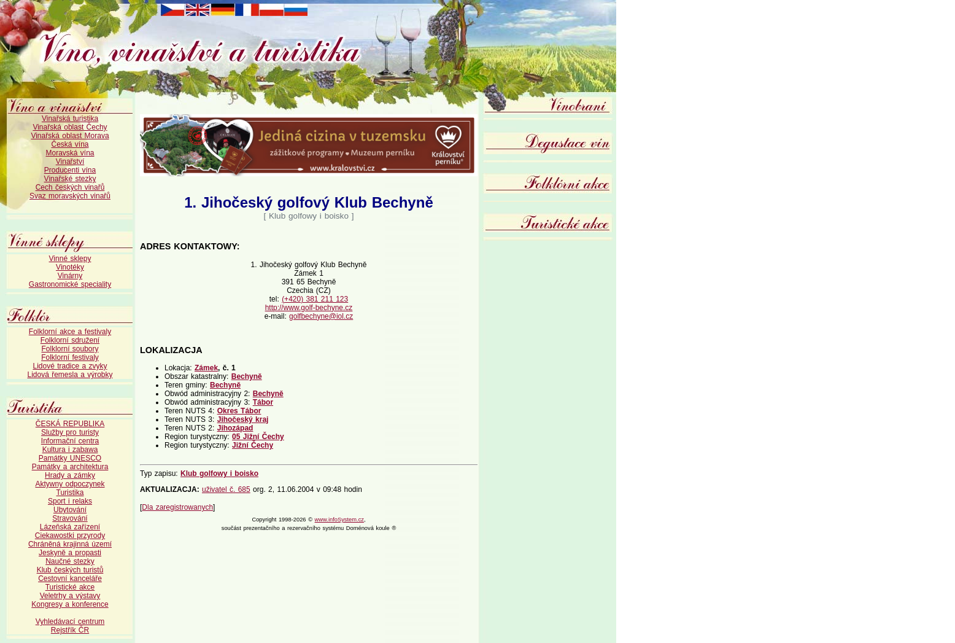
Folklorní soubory (69, 349)
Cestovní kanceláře (70, 578)
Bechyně (246, 376)
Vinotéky (70, 267)
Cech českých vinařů (70, 187)
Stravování (69, 518)
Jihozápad (235, 428)
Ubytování (70, 509)
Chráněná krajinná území (70, 544)
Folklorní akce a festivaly (70, 331)
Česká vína (69, 144)
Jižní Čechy (252, 445)
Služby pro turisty (70, 432)
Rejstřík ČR (70, 630)
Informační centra (70, 441)
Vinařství (70, 161)
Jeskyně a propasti (70, 552)
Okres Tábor (239, 411)
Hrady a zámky (70, 475)
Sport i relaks (70, 501)
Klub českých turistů (70, 570)
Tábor (263, 402)
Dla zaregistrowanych (177, 507)
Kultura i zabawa (70, 449)
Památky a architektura (70, 466)
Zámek (206, 368)
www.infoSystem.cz (339, 519)
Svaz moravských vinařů (69, 196)
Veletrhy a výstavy (70, 595)
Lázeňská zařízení (70, 527)
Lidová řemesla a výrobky (69, 374)
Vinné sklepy (70, 258)
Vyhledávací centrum (70, 621)
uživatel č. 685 (226, 489)
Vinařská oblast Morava (70, 135)
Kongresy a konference (69, 604)
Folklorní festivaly (70, 357)
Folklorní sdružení (70, 340)
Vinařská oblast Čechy (70, 127)
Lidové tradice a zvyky (70, 366)
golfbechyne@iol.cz (321, 316)
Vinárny (70, 275)
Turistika (70, 492)
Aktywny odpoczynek (69, 484)
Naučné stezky (70, 561)
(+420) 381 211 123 (315, 299)
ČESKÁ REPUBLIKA (70, 423)
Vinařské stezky (70, 178)
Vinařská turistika (70, 118)
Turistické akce (70, 587)
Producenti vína (70, 170)
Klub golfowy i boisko (219, 473)
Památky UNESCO (70, 458)
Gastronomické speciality (70, 284)
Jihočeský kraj (243, 419)
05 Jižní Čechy (258, 436)
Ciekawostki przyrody (70, 535)
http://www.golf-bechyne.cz (309, 307)
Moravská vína (69, 153)
